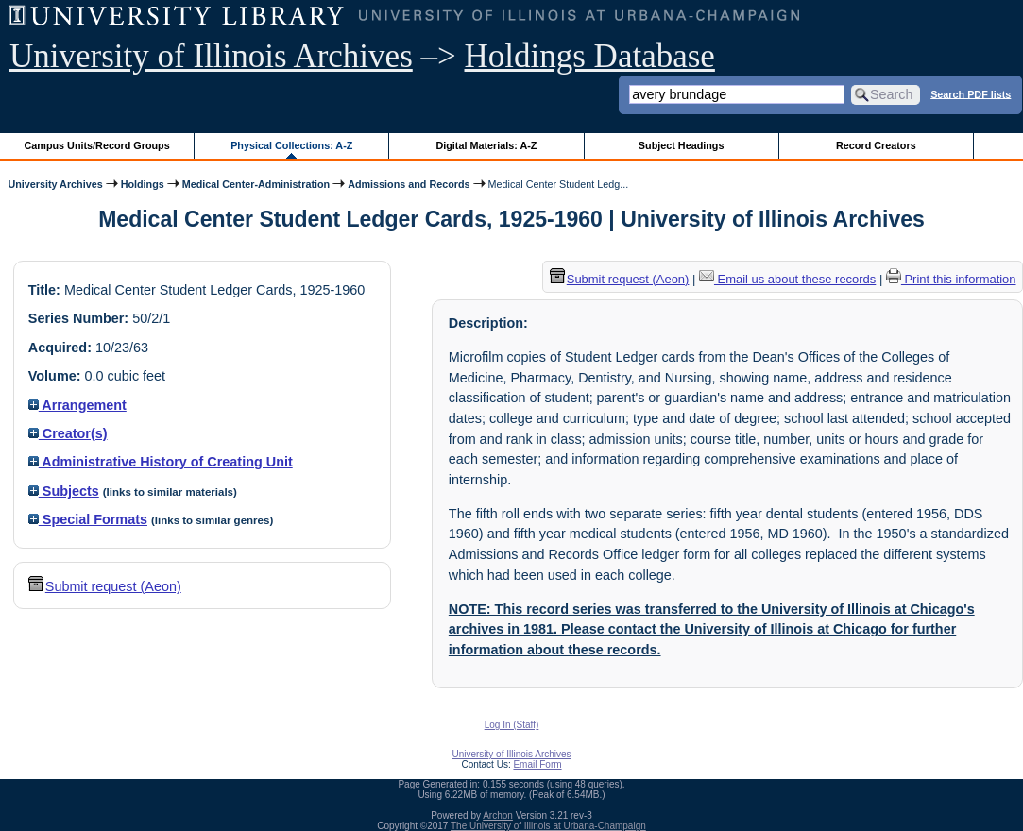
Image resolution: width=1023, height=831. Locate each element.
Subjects (63, 491)
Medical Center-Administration (256, 184)
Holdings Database (590, 56)
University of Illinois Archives (211, 56)
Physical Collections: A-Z (291, 145)
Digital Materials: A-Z (486, 145)
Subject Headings (682, 145)
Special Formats (87, 519)
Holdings (142, 184)
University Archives (55, 184)
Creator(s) (68, 433)
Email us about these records (787, 279)
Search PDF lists (970, 93)
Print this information (951, 279)
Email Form (537, 764)
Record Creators (876, 145)
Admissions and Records (408, 184)
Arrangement (77, 405)
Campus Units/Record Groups (97, 145)
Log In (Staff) (512, 725)
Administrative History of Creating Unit (160, 461)
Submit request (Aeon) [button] (104, 586)
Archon (498, 815)
